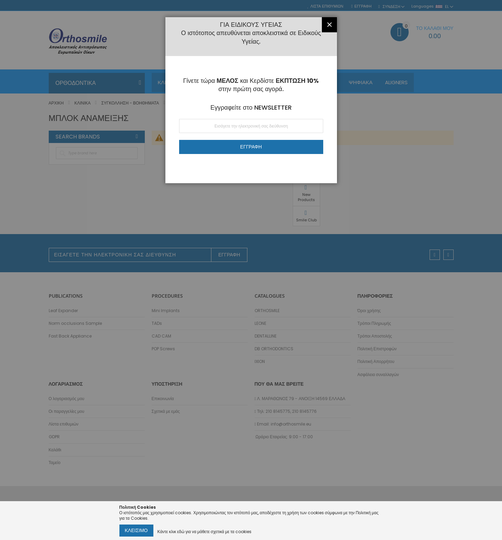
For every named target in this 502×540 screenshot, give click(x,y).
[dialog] (251, 270)
